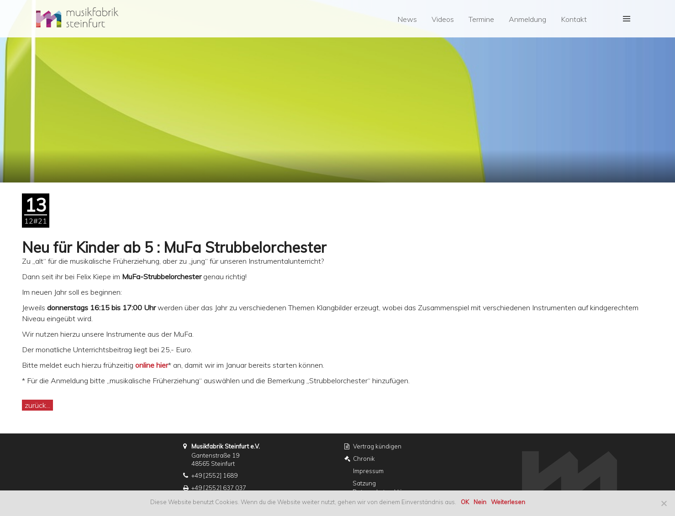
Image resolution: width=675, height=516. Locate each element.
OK (465, 502)
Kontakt (574, 19)
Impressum (368, 470)
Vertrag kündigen (377, 446)
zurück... (37, 405)
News (407, 19)
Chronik (364, 458)
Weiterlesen (508, 502)
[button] (626, 18)
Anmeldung (527, 19)
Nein (480, 502)
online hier (151, 365)
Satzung (364, 483)
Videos (443, 19)
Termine (481, 19)
